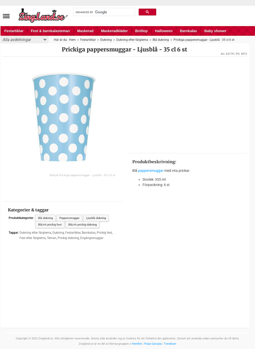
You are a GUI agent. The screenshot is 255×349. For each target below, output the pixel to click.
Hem (72, 40)
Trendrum (170, 343)
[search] (104, 12)
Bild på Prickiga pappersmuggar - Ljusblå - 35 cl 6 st (82, 175)
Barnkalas (188, 31)
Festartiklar (13, 31)
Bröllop (141, 31)
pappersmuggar (151, 171)
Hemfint (137, 343)
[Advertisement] (187, 104)
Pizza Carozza (153, 343)
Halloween (163, 31)
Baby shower (215, 31)
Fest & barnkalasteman (50, 31)
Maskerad (85, 31)
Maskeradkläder (114, 31)
